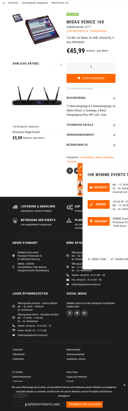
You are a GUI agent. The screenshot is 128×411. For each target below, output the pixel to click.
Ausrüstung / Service (76, 359)
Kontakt (70, 381)
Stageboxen (108, 157)
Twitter (77, 313)
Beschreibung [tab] (76, 97)
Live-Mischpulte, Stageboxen (35, 2)
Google (84, 313)
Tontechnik (13, 2)
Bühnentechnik (73, 349)
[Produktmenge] (91, 67)
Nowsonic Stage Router (26, 132)
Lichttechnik (18, 359)
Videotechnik (18, 354)
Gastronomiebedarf (75, 354)
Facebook (69, 313)
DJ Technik (17, 372)
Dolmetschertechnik (21, 376)
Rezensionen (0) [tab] (77, 144)
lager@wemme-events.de (36, 335)
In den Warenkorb (93, 78)
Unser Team (72, 372)
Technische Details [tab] (80, 124)
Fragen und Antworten (76, 376)
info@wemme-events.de (89, 284)
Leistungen (17, 381)
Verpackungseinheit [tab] (80, 134)
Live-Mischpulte (87, 157)
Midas (98, 157)
